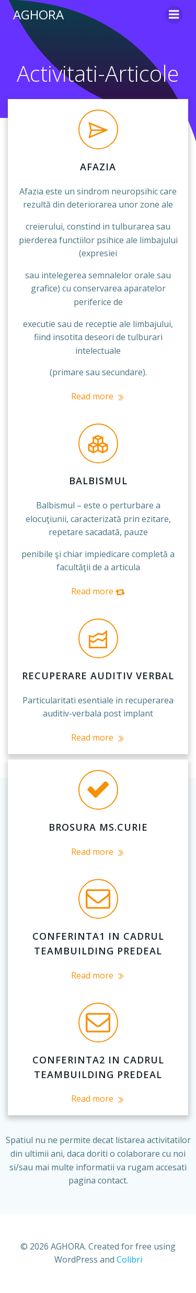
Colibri (129, 1259)
